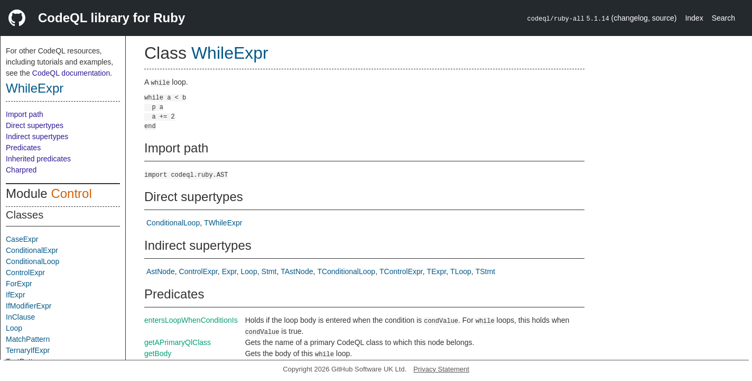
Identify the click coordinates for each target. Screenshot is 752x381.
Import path (24, 114)
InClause (20, 317)
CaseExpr (22, 239)
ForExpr (19, 283)
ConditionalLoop (32, 261)
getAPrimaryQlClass (177, 342)
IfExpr (15, 295)
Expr (229, 271)
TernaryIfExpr (28, 350)
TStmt (485, 271)
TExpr (437, 271)
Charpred (21, 170)
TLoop (460, 271)
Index (694, 18)
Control (71, 193)
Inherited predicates (38, 159)
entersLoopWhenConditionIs (191, 320)
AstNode (160, 271)
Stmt (269, 271)
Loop (14, 328)
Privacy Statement (441, 369)
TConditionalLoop (346, 271)
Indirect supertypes (37, 136)
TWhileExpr (223, 223)
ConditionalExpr (32, 250)
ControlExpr (25, 272)
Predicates (23, 147)
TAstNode (297, 271)
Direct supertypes (34, 125)
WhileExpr (34, 88)
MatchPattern (28, 339)
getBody (157, 353)
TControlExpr (401, 271)
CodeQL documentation (71, 73)
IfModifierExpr (28, 306)
